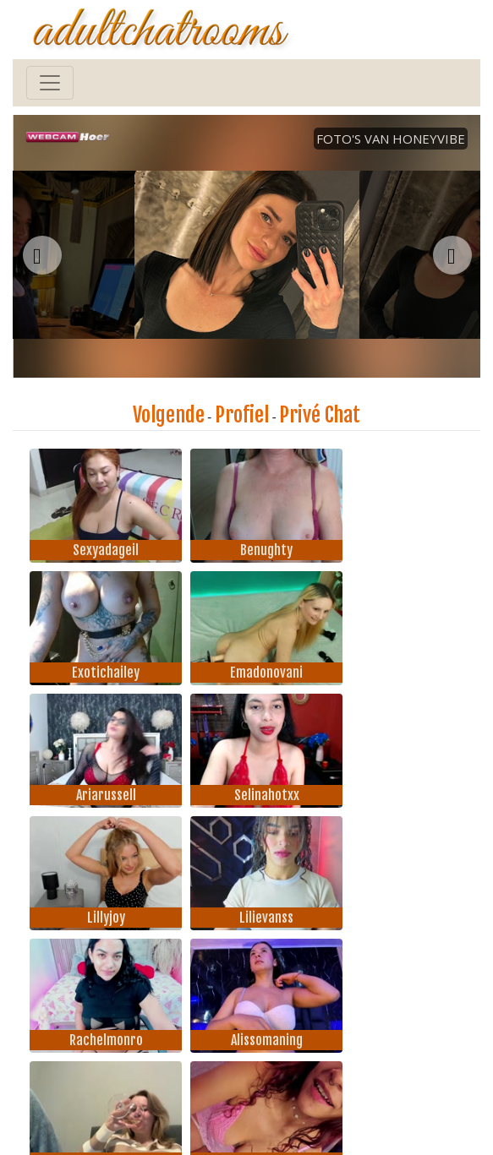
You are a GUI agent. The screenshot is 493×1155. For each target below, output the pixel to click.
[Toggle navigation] (50, 83)
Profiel (242, 415)
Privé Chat (319, 415)
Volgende (169, 415)
